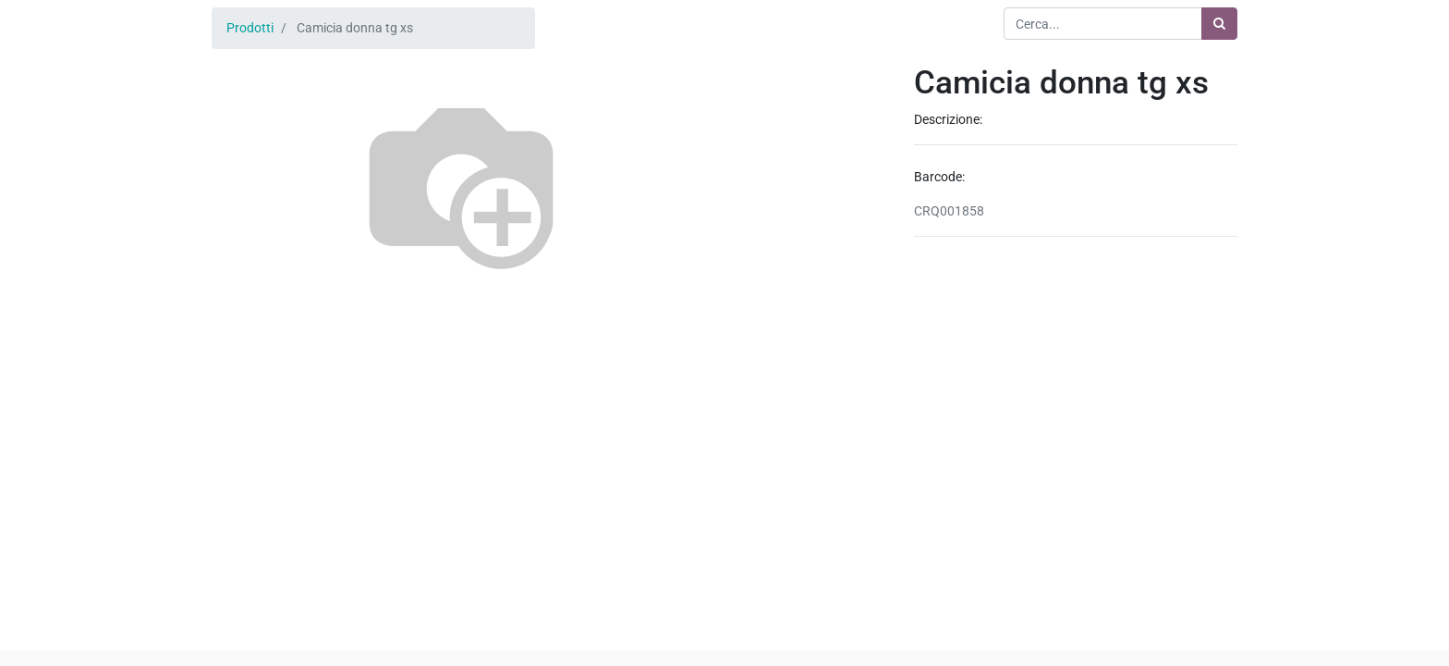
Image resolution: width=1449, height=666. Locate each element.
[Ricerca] (1219, 23)
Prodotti (250, 27)
